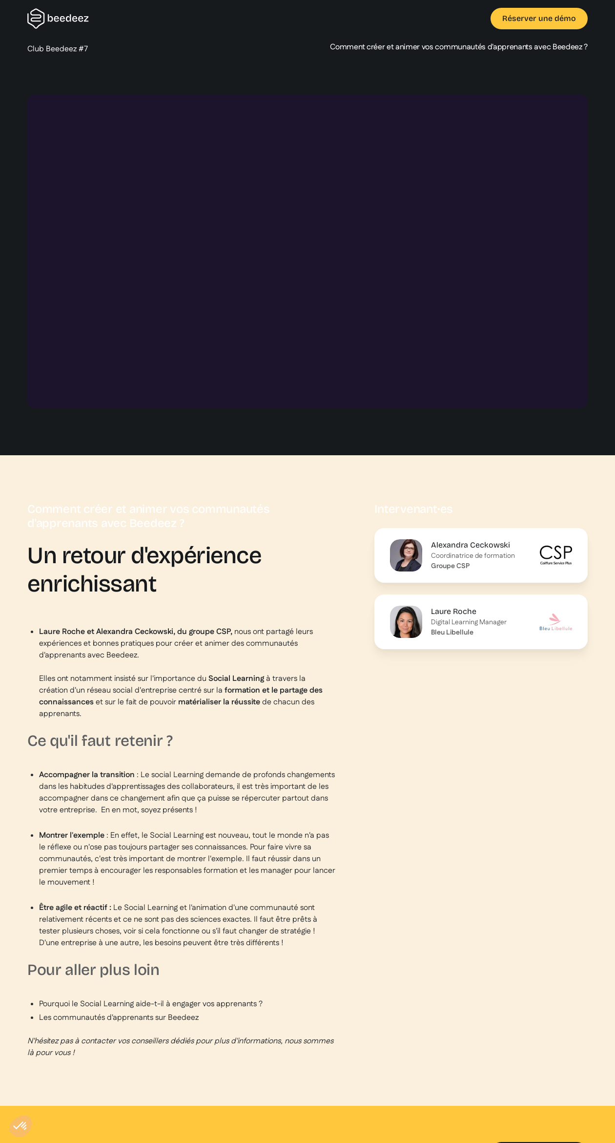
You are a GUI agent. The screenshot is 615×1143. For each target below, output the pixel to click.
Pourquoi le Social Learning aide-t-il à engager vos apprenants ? (151, 1004)
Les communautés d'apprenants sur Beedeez (119, 1017)
